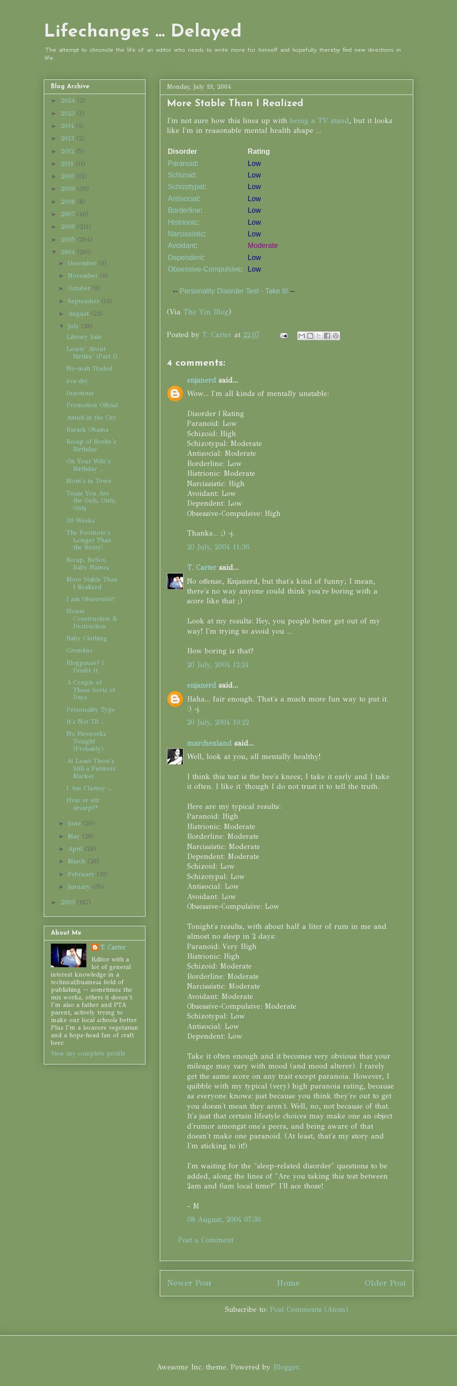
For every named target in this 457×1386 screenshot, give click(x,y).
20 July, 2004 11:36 (218, 547)
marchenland (209, 743)
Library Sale (84, 337)
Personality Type (90, 710)
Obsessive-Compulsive (204, 269)
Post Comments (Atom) (309, 1309)
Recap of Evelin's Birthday (91, 445)
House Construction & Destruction (91, 618)
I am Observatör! (90, 599)
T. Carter (201, 567)
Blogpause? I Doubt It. (85, 666)
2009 (69, 189)
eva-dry (77, 381)
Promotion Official (92, 405)
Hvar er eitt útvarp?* (83, 804)
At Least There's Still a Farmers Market (91, 768)
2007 (69, 214)
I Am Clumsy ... (89, 788)
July (74, 326)
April (76, 849)
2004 (69, 252)
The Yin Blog (205, 312)
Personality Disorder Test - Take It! (233, 291)
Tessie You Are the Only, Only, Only (91, 501)
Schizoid (181, 175)
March (77, 861)
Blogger (286, 1367)
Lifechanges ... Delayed (143, 32)
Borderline (184, 210)
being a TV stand (319, 120)
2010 (68, 176)
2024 (69, 100)
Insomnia (79, 393)
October (80, 288)
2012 (68, 151)
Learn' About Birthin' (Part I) (91, 352)
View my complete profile (88, 1053)
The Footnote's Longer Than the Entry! (89, 540)
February (82, 874)
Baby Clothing (86, 638)
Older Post (385, 1283)
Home (288, 1283)
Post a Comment (205, 1240)
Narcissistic (186, 234)
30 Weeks (80, 520)
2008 (69, 202)
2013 (68, 138)
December (83, 263)
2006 (69, 227)
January (80, 887)
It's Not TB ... (85, 722)
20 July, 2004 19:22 (218, 722)
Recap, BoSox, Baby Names (87, 563)
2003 (69, 902)
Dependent (185, 257)
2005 (69, 239)
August (79, 314)
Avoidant (181, 245)
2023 (69, 113)
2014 (68, 126)
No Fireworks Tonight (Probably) (86, 741)
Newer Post (189, 1283)
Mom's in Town (89, 481)
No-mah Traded (89, 368)
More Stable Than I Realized (92, 583)
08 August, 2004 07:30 (224, 1219)
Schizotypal (186, 186)
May (75, 836)
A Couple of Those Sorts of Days (90, 690)
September (84, 301)
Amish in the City (91, 417)
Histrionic (182, 222)
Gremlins (79, 650)
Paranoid (182, 163)
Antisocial (183, 198)
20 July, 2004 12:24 (218, 664)
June (75, 823)
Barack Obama (87, 429)
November (84, 276)
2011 (68, 164)
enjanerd (201, 380)
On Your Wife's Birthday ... (88, 465)
